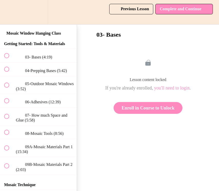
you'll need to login (172, 88)
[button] (9, 12)
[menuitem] (38, 12)
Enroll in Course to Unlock (148, 107)
